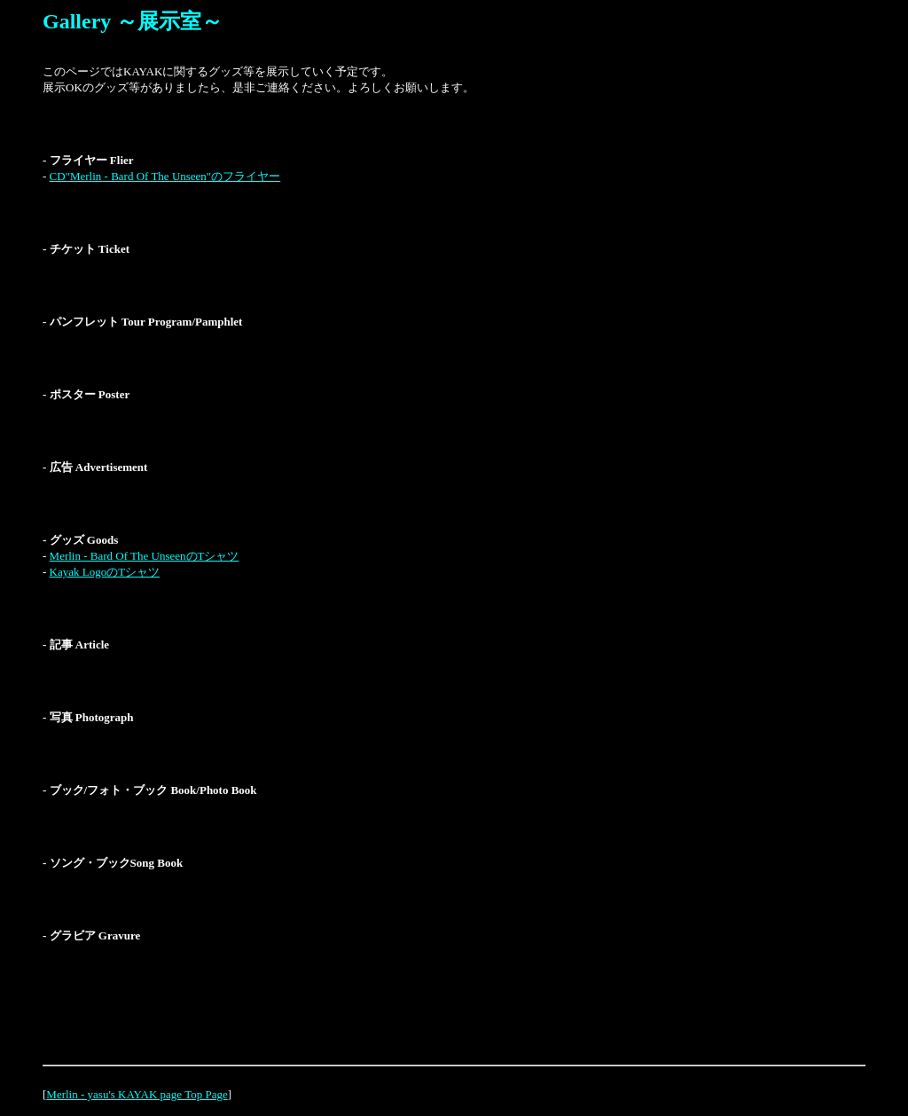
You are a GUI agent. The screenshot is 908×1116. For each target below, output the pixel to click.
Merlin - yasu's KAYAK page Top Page (136, 1094)
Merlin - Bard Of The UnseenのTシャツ (144, 555)
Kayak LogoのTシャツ (105, 571)
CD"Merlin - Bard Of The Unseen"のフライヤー (165, 176)
